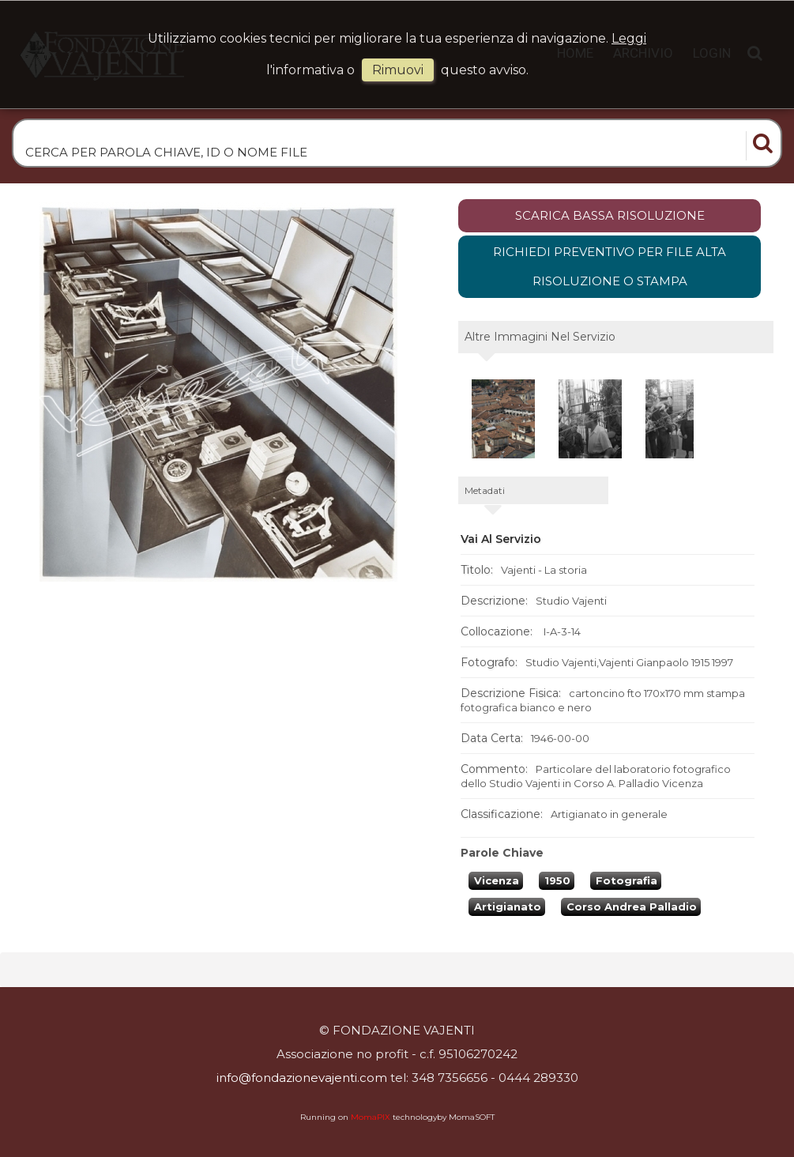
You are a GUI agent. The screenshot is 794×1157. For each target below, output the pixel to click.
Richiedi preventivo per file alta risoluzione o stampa (609, 266)
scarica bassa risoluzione (610, 215)
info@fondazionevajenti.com (301, 1077)
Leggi (628, 38)
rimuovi (397, 69)
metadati (485, 490)
